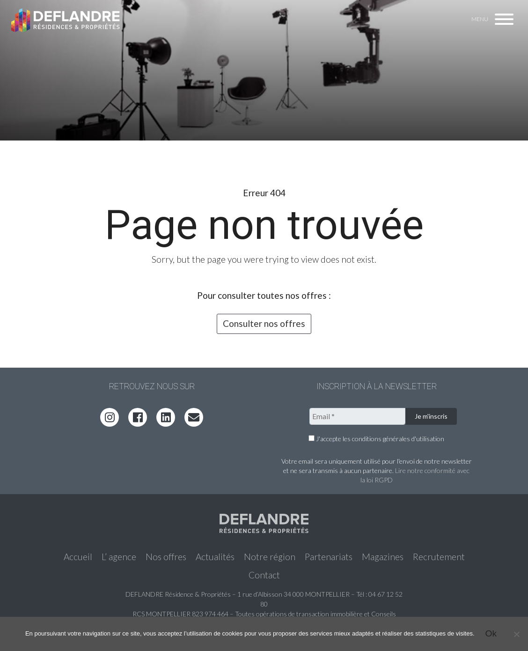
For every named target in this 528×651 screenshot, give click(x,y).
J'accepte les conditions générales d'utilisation (376, 439)
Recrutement (439, 556)
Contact (264, 575)
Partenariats (328, 556)
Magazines (382, 556)
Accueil (78, 556)
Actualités (215, 556)
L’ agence (119, 556)
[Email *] (357, 416)
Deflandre (66, 20)
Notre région (269, 556)
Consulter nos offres (264, 323)
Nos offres (166, 556)
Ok (491, 633)
